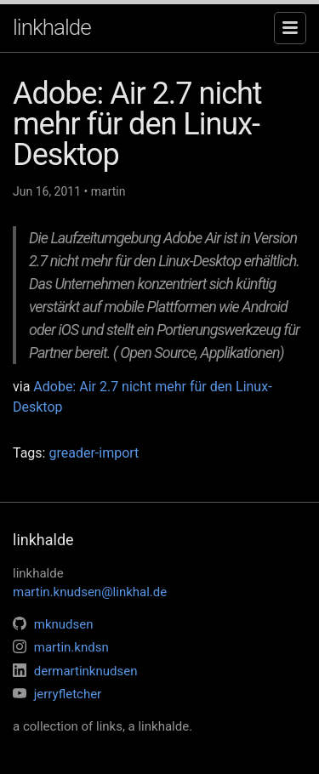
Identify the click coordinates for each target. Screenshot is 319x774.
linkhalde (52, 27)
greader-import (93, 453)
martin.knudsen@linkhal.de (90, 592)
